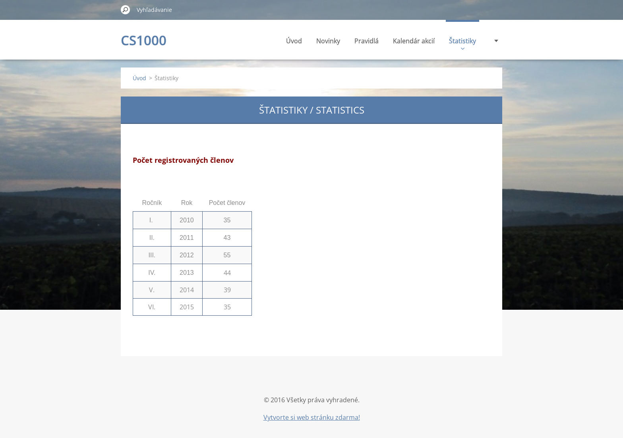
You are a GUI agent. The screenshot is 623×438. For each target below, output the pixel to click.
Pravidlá (366, 41)
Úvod (294, 41)
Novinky (328, 41)
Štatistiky (462, 43)
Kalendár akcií (414, 41)
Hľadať (125, 9)
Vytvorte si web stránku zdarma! (311, 417)
